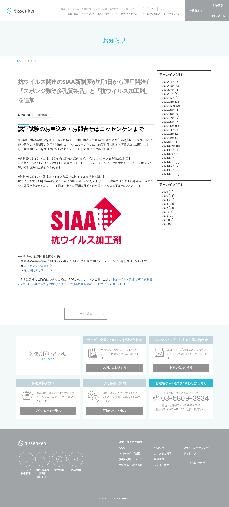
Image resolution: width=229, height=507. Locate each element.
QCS (122, 448)
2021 (164, 212)
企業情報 (76, 470)
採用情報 (114, 9)
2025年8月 (168, 114)
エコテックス (87, 14)
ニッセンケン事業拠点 (38, 266)
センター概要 (128, 9)
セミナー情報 (100, 9)
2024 (165, 200)
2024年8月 (168, 162)
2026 (165, 192)
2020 (165, 216)
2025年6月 (168, 122)
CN (151, 9)
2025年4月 (168, 130)
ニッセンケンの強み (151, 14)
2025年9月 (168, 110)
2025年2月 (168, 138)
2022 (165, 208)
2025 (165, 196)
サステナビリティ (171, 14)
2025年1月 (168, 142)
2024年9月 (168, 158)
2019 (164, 220)
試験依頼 (218, 5)
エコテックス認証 (129, 453)
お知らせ (65, 9)
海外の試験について (130, 459)
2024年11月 (168, 150)
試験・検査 (73, 14)
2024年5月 (168, 174)
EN (146, 9)
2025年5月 (168, 126)
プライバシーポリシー (196, 448)
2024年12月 (168, 146)
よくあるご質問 (162, 453)
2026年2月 (168, 90)
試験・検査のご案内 (130, 442)
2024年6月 (168, 170)
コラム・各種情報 (81, 9)
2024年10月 (169, 154)
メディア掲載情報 (26, 471)
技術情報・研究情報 (130, 465)
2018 (164, 224)
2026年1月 (168, 94)
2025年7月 (168, 118)
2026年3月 (168, 86)
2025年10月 (168, 106)
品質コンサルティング (107, 14)
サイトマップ (191, 453)
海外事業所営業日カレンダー (42, 473)
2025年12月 (168, 98)
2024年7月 (168, 166)
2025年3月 (168, 134)
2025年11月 (168, 102)
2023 (165, 204)
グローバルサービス (130, 14)
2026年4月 (168, 82)
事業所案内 (195, 11)
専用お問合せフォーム (38, 270)
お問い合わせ (217, 16)
